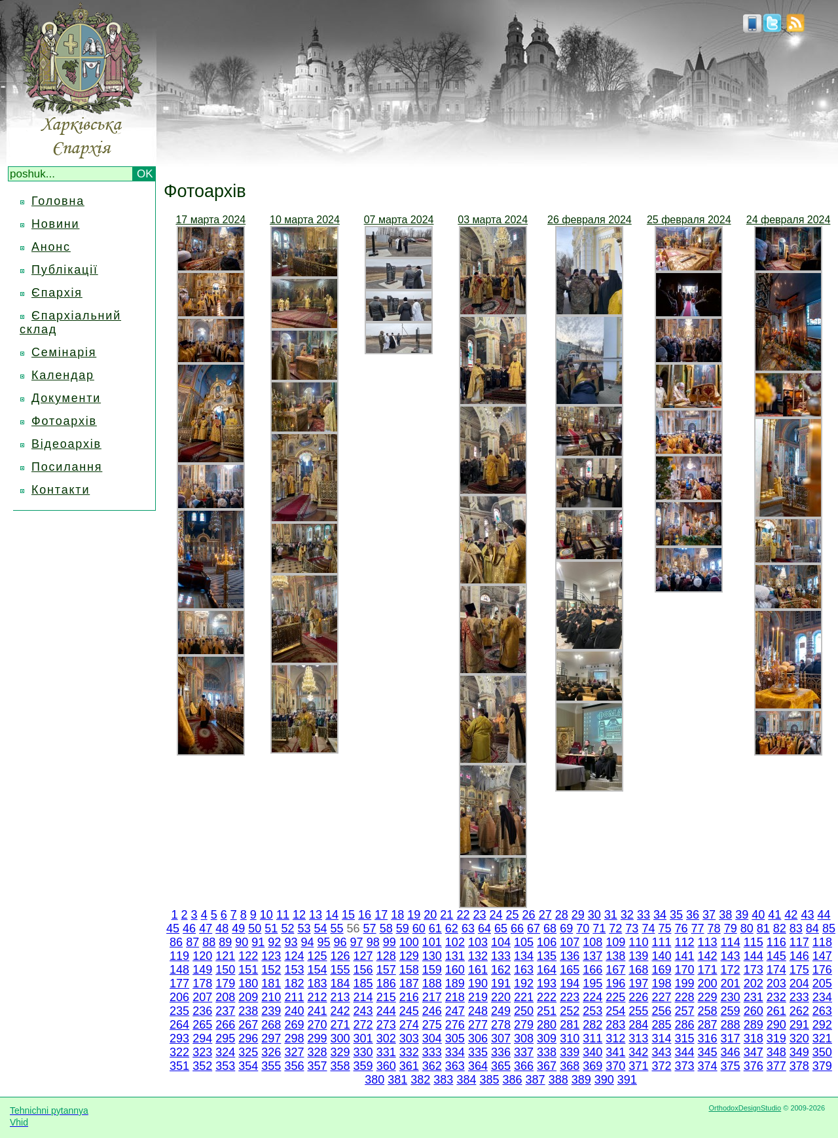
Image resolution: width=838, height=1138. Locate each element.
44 (823, 914)
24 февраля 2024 (788, 219)
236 (202, 1011)
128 (386, 956)
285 (661, 1024)
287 (708, 1024)
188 (432, 983)
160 (455, 969)
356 (294, 1066)
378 (799, 1066)
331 (386, 1052)
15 (348, 914)
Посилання (66, 466)
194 (569, 983)
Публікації (64, 269)
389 (581, 1079)
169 (661, 969)
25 (512, 914)
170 (684, 969)
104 (501, 942)
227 (661, 997)
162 (501, 969)
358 (340, 1066)
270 (317, 1024)
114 (730, 942)
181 (271, 983)
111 (661, 942)
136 (569, 956)
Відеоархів (66, 443)
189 (455, 983)
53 (303, 928)
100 (409, 942)
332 (409, 1052)
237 (225, 1011)
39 (741, 914)
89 (225, 942)
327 (294, 1052)
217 (432, 997)
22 (462, 914)
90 (241, 942)
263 (822, 1011)
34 (659, 914)
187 (409, 983)
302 (386, 1038)
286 (684, 1024)
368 (569, 1066)
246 (432, 1011)
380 (374, 1079)
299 (317, 1038)
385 (489, 1079)
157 (386, 969)
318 (753, 1038)
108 (592, 942)
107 (569, 942)
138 (615, 956)
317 (730, 1038)
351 (179, 1066)
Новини (55, 223)
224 (592, 997)
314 (661, 1038)
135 (546, 956)
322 (179, 1052)
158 (409, 969)
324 (225, 1052)
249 (501, 1011)
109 (615, 942)
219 (478, 997)
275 (432, 1024)
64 (484, 928)
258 (708, 1011)
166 (592, 969)
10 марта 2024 (305, 219)
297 (271, 1038)
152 (271, 969)
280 (546, 1024)
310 (569, 1038)
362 (432, 1066)
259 (730, 1011)
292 (822, 1024)
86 (176, 942)
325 (248, 1052)
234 (822, 997)
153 (294, 969)
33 (643, 914)
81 (763, 928)
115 (753, 942)
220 (501, 997)
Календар (62, 375)
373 (684, 1066)
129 (409, 956)
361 (409, 1066)
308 (524, 1038)
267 (248, 1024)
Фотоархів (64, 421)
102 (455, 942)
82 (779, 928)
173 (753, 969)
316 (708, 1038)
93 (290, 942)
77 (697, 928)
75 (664, 928)
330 (363, 1052)
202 (753, 983)
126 (340, 956)
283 (615, 1024)
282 (592, 1024)
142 (708, 956)
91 (257, 942)
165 (569, 969)
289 (753, 1024)
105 (524, 942)
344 (684, 1052)
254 (615, 1011)
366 (524, 1066)
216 (409, 997)
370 (615, 1066)
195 (592, 983)
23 (479, 914)
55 (337, 928)
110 (638, 942)
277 (478, 1024)
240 (294, 1011)
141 (684, 956)
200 (708, 983)
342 (638, 1052)
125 (317, 956)
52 (287, 928)
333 (432, 1052)
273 (386, 1024)
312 (615, 1038)
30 (594, 914)
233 (799, 997)
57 (369, 928)
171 (708, 969)
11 (282, 914)
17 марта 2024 (210, 219)
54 (320, 928)
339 (569, 1052)
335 (478, 1052)
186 (386, 983)
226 (638, 997)
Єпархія (56, 292)
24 (495, 914)
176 (822, 969)
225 (615, 997)
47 (205, 928)
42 (790, 914)
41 (774, 914)
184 (340, 983)
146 (799, 956)
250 (524, 1011)
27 (545, 914)
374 (708, 1066)
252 (569, 1011)
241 (317, 1011)
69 (566, 928)
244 (386, 1011)
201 (730, 983)
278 (501, 1024)
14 (331, 914)
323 (202, 1052)
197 (638, 983)
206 (179, 997)
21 (446, 914)
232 (776, 997)
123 (271, 956)
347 (753, 1052)
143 (730, 956)
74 (648, 928)
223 (569, 997)
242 (340, 1011)
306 (478, 1038)
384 (466, 1079)
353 (225, 1066)
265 (202, 1024)
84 (812, 928)
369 (592, 1066)
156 (363, 969)
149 (202, 969)
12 (299, 914)
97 (356, 942)
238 (248, 1011)
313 (638, 1038)
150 (225, 969)
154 (317, 969)
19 (413, 914)
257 (684, 1011)
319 (776, 1038)
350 (822, 1052)
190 (478, 983)
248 (478, 1011)
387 (535, 1079)
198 (661, 983)
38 (725, 914)
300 (340, 1038)
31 (610, 914)
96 (340, 942)
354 (248, 1066)
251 (546, 1011)
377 (776, 1066)
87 (192, 942)
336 (501, 1052)
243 (363, 1011)
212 (317, 997)
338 (546, 1052)
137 (592, 956)
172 (730, 969)
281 (569, 1024)
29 (578, 914)
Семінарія (63, 352)
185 (363, 983)
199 (684, 983)
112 (684, 942)
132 (478, 956)
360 (386, 1066)
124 (294, 956)
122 (248, 956)
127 (363, 956)
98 (373, 942)
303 (409, 1038)
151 (248, 969)
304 (432, 1038)
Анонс (51, 246)
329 (340, 1052)
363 (455, 1066)
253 (592, 1011)
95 (324, 942)
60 (419, 928)
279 (524, 1024)
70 (582, 928)
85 (828, 928)
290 (776, 1024)
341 (615, 1052)
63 (468, 928)
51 (271, 928)
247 (455, 1011)
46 (189, 928)
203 (776, 983)
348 (776, 1052)
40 (758, 914)
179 (225, 983)
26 (529, 914)
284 (638, 1024)
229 (708, 997)
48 (221, 928)
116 (776, 942)
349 (799, 1052)
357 (317, 1066)
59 (402, 928)
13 (315, 914)
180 (248, 983)
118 (822, 942)
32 (627, 914)
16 (364, 914)
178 (202, 983)
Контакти (60, 489)
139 (638, 956)
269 (294, 1024)
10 (266, 914)
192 (524, 983)
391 (627, 1079)
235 (179, 1011)
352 (202, 1066)
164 (546, 969)
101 (432, 942)
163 (524, 969)
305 (455, 1038)
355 (271, 1066)
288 (730, 1024)
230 (730, 997)
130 (432, 956)
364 (478, 1066)
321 (822, 1038)
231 (753, 997)
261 (776, 1011)
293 (179, 1038)
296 (248, 1038)
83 (796, 928)
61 (435, 928)
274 (409, 1024)
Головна (57, 201)
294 (202, 1038)
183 (317, 983)
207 (202, 997)
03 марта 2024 (493, 219)
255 (638, 1011)
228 (684, 997)
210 (271, 997)
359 (363, 1066)
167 (615, 969)
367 (546, 1066)
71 (599, 928)
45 (172, 928)
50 (254, 928)
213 (340, 997)
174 (776, 969)
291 (799, 1024)
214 (363, 997)
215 (386, 997)
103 (478, 942)
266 (225, 1024)
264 (179, 1024)
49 (238, 928)
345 (708, 1052)
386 (512, 1079)
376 (753, 1066)
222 (546, 997)
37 (709, 914)
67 (533, 928)
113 (708, 942)
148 (179, 969)
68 (549, 928)
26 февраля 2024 (589, 219)
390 (604, 1079)
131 (455, 956)
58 (386, 928)
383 (443, 1079)
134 (524, 956)
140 (661, 956)
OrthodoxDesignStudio (744, 1108)
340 (592, 1052)
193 (546, 983)
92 (274, 942)
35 (676, 914)
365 (501, 1066)
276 (455, 1024)
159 (432, 969)
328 (317, 1052)
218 (455, 997)
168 (638, 969)
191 (501, 983)
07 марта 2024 (399, 219)
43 (807, 914)
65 (500, 928)
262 (799, 1011)
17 (381, 914)
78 (714, 928)
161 (478, 969)
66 (517, 928)
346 (730, 1052)
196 (615, 983)
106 (546, 942)
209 (248, 997)
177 (179, 983)
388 (558, 1079)
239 (271, 1011)
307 (501, 1038)
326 (271, 1052)
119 (179, 956)
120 (202, 956)
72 (615, 928)
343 (661, 1052)
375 (730, 1066)
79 (730, 928)
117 (799, 942)
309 (546, 1038)
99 (389, 942)
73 (631, 928)
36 (692, 914)
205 (822, 983)
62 (451, 928)
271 (340, 1024)
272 (363, 1024)
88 (208, 942)
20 (430, 914)
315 (684, 1038)
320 (799, 1038)
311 (592, 1038)
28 (561, 914)
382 (420, 1079)
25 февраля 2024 (689, 219)
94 (307, 942)
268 (271, 1024)
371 (638, 1066)
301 (363, 1038)
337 (524, 1052)
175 (799, 969)
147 (822, 956)
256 (661, 1011)
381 (397, 1079)
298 (294, 1038)
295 (225, 1038)
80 (747, 928)
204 (799, 983)
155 (340, 969)
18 (397, 914)
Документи (66, 398)
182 (294, 983)
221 (524, 997)
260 (753, 1011)
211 (294, 997)
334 (455, 1052)
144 (753, 956)
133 (501, 956)
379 (822, 1066)
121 (225, 956)
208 (225, 997)
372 (661, 1066)
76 (680, 928)
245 (409, 1011)
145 (776, 956)
